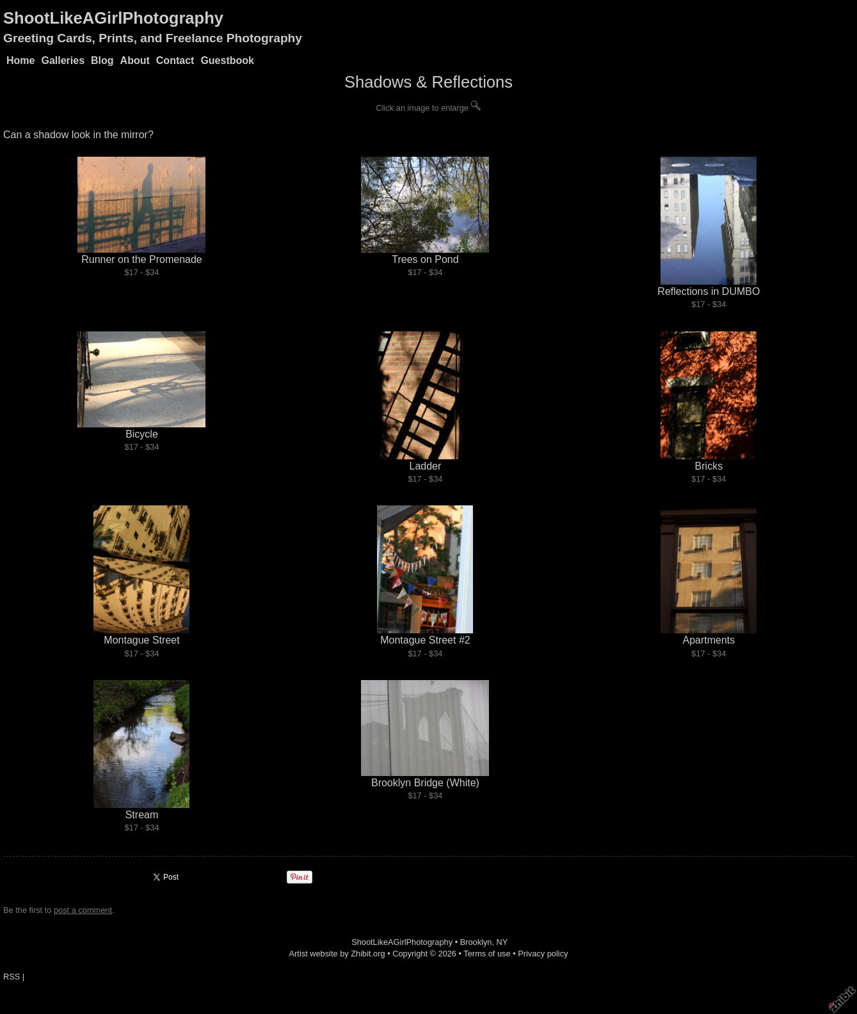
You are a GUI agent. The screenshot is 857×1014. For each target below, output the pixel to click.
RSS (11, 976)
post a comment (83, 910)
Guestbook (227, 60)
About (135, 60)
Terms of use (486, 953)
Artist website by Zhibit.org (337, 953)
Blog (102, 60)
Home (20, 60)
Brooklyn (476, 942)
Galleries (62, 60)
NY (502, 942)
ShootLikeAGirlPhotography (113, 18)
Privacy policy (543, 953)
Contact (175, 60)
